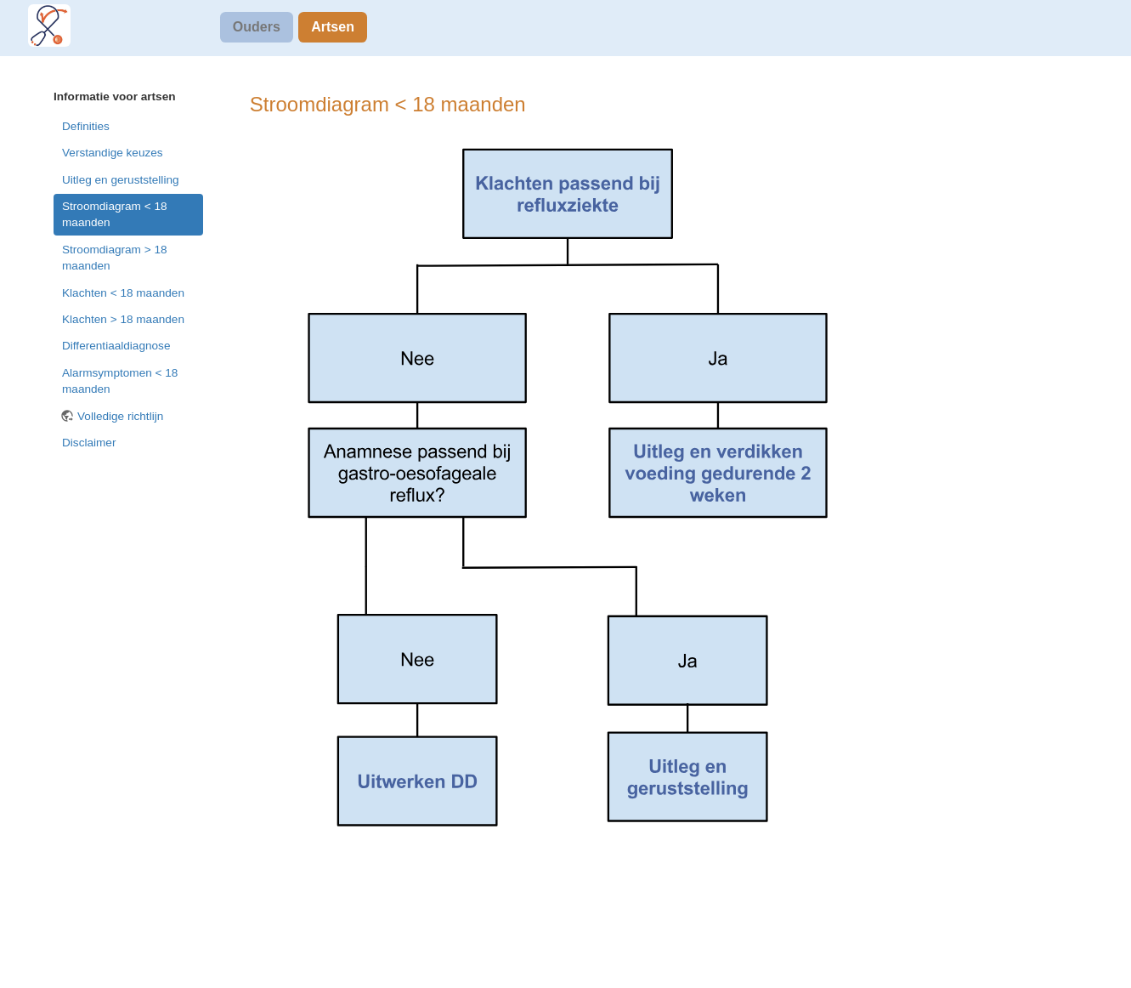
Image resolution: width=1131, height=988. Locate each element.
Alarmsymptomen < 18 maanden (120, 380)
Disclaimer (89, 442)
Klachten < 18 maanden (123, 293)
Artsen (332, 27)
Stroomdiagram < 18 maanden (114, 214)
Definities (86, 126)
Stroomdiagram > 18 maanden (114, 257)
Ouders (256, 27)
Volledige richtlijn (120, 416)
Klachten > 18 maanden (123, 319)
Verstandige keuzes (112, 152)
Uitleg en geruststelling (120, 179)
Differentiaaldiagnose (116, 345)
